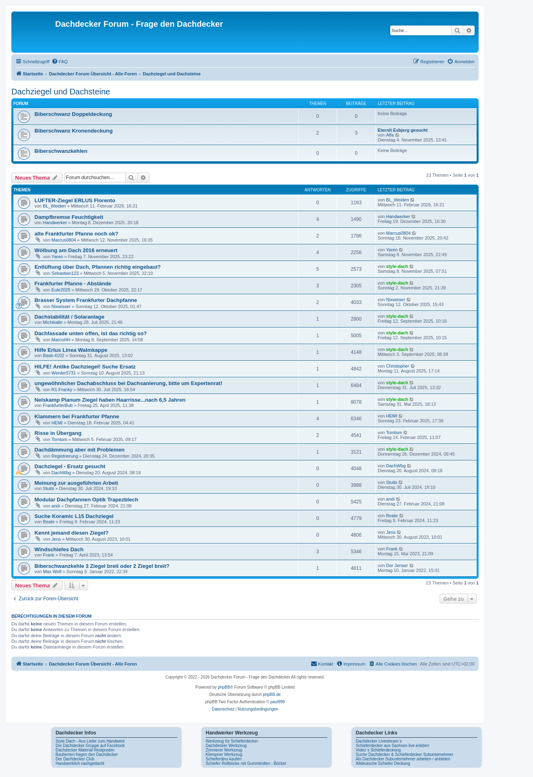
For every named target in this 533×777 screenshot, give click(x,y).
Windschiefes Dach (59, 549)
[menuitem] (60, 61)
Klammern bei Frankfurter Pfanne (76, 416)
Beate (49, 521)
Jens (56, 539)
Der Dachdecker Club (75, 759)
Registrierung (65, 456)
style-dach (397, 266)
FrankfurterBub (58, 405)
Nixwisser (61, 306)
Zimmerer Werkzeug (224, 750)
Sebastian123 (65, 273)
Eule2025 (61, 289)
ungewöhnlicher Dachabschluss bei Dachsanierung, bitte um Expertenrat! (128, 383)
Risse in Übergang (58, 433)
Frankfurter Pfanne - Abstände (72, 283)
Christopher (397, 366)
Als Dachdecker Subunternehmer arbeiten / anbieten (403, 759)
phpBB (224, 687)
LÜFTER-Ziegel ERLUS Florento (74, 200)
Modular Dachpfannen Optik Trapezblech (86, 500)
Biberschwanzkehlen (60, 151)
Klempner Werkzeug (224, 754)
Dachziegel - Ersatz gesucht (69, 466)
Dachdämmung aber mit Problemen (79, 450)
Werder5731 (64, 372)
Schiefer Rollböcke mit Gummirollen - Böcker (246, 763)
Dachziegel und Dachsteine (60, 91)
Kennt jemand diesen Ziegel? (71, 533)
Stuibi (48, 488)
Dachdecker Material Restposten (85, 750)
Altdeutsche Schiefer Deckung (383, 763)
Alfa (390, 135)
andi (56, 505)
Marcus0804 (64, 240)
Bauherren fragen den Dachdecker (87, 754)
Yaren (57, 256)
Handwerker (55, 222)
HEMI (57, 422)
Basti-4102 (53, 355)
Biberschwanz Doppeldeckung (73, 114)
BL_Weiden (54, 205)
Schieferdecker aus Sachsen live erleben (392, 745)
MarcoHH (61, 339)
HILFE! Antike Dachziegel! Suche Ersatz (84, 367)
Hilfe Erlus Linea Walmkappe (70, 350)
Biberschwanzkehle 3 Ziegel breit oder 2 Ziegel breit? (102, 566)
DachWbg (61, 472)
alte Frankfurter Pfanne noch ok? (76, 234)
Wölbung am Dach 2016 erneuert (75, 250)
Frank (48, 554)
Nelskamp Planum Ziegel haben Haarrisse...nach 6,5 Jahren (109, 400)
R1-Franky (62, 389)
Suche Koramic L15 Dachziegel (74, 516)
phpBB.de (272, 694)
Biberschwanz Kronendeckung (73, 131)
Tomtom (59, 439)
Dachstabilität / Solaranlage (69, 317)
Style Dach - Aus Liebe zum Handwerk (90, 741)
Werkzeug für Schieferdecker (232, 741)
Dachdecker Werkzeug (226, 745)
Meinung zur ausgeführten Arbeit (76, 483)
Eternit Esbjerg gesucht (403, 130)
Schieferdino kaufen (223, 759)
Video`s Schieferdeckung (378, 750)
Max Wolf (52, 571)
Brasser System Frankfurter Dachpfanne (85, 300)
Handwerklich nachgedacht (80, 763)
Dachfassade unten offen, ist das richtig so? (90, 333)
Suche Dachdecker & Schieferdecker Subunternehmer (404, 754)
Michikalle (52, 322)
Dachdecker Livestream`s (379, 741)
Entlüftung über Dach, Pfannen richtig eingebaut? (97, 267)
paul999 (278, 702)
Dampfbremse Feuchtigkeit (68, 217)
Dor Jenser (397, 565)
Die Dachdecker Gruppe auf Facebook (90, 745)
